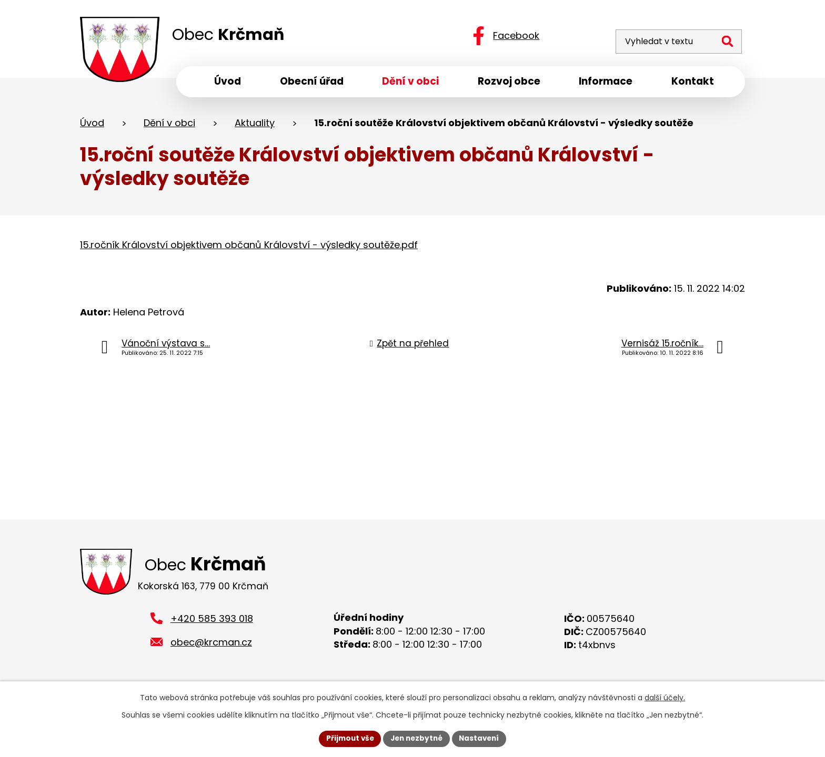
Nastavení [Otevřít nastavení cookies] (482, 738)
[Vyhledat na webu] (671, 35)
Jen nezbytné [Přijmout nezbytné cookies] (416, 738)
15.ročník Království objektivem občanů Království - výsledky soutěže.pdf (249, 247)
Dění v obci (169, 125)
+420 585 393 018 (211, 623)
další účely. (665, 697)
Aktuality (255, 125)
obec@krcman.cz (211, 646)
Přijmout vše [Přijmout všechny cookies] (347, 738)
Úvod (92, 125)
